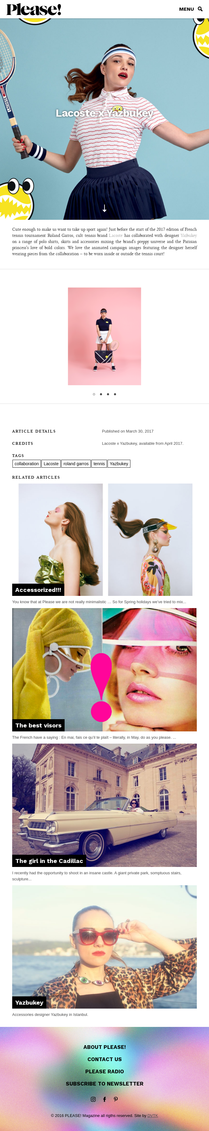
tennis (99, 463)
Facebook (104, 1099)
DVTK (152, 1115)
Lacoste (115, 235)
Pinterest (116, 1099)
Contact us (104, 1059)
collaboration (27, 463)
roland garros (76, 463)
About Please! (104, 1047)
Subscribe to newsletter (104, 1084)
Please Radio (104, 1071)
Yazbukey (189, 235)
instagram (93, 1099)
